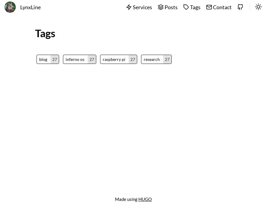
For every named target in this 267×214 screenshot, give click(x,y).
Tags (191, 7)
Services (139, 7)
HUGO (145, 199)
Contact (219, 7)
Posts (168, 7)
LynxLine (30, 7)
